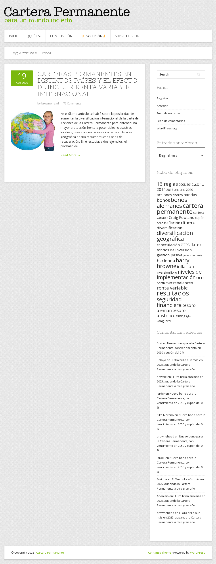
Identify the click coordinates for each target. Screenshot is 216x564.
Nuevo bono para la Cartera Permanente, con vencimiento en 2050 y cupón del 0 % (181, 347)
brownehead (165, 436)
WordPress (197, 553)
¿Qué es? (34, 36)
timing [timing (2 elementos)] (180, 316)
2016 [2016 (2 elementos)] (169, 189)
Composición (61, 36)
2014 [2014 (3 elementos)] (161, 189)
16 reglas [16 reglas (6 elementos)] (167, 183)
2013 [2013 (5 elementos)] (199, 184)
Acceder (162, 106)
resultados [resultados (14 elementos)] (173, 293)
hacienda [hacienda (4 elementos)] (166, 261)
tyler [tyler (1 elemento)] (188, 316)
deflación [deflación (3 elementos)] (172, 222)
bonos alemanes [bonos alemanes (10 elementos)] (172, 203)
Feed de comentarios (171, 121)
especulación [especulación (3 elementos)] (168, 244)
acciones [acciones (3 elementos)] (164, 194)
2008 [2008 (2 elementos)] (182, 184)
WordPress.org (167, 128)
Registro (162, 98)
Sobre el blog (127, 36)
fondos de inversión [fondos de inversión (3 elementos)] (174, 249)
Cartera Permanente (50, 553)
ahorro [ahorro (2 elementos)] (178, 195)
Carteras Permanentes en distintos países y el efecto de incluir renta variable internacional (87, 83)
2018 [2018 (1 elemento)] (176, 189)
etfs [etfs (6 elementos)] (185, 244)
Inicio (13, 36)
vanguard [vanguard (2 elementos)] (164, 321)
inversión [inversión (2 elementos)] (163, 272)
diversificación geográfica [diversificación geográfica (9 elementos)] (175, 235)
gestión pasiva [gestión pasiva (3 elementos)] (169, 254)
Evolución (93, 36)
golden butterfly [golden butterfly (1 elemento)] (192, 255)
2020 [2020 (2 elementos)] (189, 189)
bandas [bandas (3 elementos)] (190, 194)
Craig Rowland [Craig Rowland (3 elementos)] (182, 217)
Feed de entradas (169, 113)
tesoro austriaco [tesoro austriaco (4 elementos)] (171, 313)
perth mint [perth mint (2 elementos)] (164, 283)
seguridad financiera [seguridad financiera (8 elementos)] (169, 301)
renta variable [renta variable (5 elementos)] (172, 288)
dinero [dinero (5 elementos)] (188, 222)
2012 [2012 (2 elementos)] (189, 184)
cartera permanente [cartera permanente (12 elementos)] (180, 208)
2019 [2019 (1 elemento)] (182, 189)
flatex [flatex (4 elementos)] (196, 245)
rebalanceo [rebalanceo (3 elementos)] (183, 282)
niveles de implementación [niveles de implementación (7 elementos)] (179, 274)
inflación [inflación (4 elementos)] (185, 266)
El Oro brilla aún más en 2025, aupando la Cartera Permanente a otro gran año (180, 364)
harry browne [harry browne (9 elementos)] (173, 263)
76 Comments (72, 103)
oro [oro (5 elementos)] (200, 277)
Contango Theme (159, 553)
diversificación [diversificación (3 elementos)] (169, 227)
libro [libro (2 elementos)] (173, 272)
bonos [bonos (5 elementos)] (163, 200)
